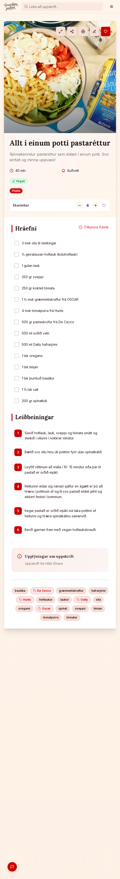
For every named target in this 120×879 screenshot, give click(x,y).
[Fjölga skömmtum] (95, 205)
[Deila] (72, 31)
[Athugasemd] (94, 31)
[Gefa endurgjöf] (12, 866)
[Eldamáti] (60, 31)
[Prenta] (83, 31)
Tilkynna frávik (93, 227)
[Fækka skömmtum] (79, 205)
